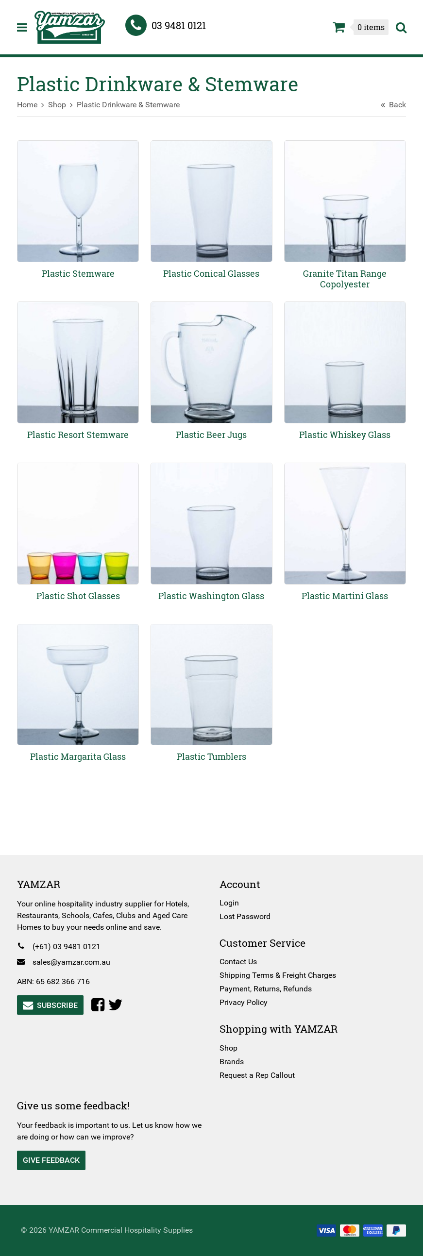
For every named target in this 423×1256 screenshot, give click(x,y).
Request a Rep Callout (257, 1075)
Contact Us (238, 961)
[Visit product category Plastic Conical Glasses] (212, 214)
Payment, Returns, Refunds (266, 988)
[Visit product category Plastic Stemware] (79, 214)
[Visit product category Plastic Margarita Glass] (79, 693)
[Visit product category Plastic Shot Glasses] (79, 533)
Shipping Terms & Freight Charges (278, 975)
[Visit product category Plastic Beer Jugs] (212, 374)
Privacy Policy (244, 1002)
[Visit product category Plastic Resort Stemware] (79, 374)
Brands (232, 1061)
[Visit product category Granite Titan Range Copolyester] (343, 214)
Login (229, 902)
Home (29, 104)
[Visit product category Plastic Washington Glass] (212, 533)
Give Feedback (53, 1160)
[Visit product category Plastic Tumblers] (212, 693)
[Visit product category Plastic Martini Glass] (343, 533)
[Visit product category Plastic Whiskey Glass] (343, 374)
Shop (59, 104)
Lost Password (245, 916)
